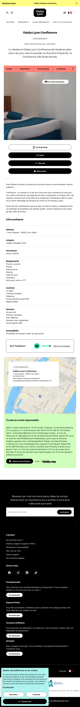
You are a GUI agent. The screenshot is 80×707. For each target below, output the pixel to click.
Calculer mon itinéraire (19, 461)
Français (66, 671)
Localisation (61, 69)
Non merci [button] (14, 694)
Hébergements (23, 22)
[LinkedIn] (27, 572)
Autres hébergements (41, 22)
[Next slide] (73, 68)
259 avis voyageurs (61, 346)
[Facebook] (9, 572)
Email (40, 155)
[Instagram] (18, 572)
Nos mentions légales (15, 558)
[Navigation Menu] (7, 12)
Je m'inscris (64, 512)
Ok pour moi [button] (25, 701)
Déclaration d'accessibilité (17, 547)
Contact (9, 69)
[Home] (40, 13)
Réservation (40, 171)
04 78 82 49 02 (40, 147)
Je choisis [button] (36, 694)
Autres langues (12, 554)
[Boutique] (65, 13)
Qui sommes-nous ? (14, 540)
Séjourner (10, 22)
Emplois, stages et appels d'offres (20, 543)
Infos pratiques (43, 69)
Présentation (25, 69)
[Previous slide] (69, 68)
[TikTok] (36, 572)
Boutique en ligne (9, 3)
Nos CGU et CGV (13, 551)
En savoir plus (14, 595)
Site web (40, 163)
